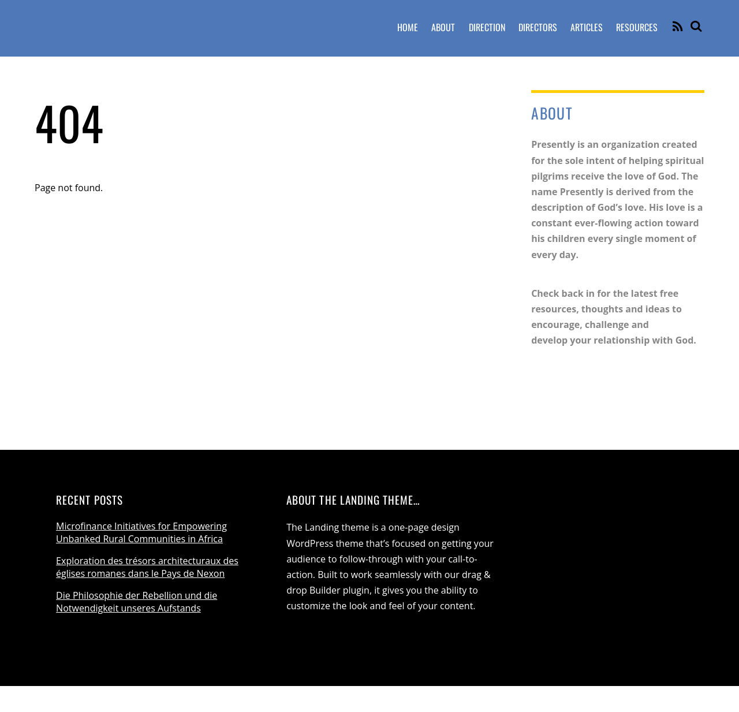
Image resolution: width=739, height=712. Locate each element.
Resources (637, 27)
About (443, 27)
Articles (586, 27)
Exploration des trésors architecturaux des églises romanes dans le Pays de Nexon (147, 567)
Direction (487, 27)
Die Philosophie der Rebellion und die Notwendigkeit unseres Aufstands (136, 601)
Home (407, 27)
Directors (537, 27)
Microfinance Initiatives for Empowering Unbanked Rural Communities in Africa (141, 532)
